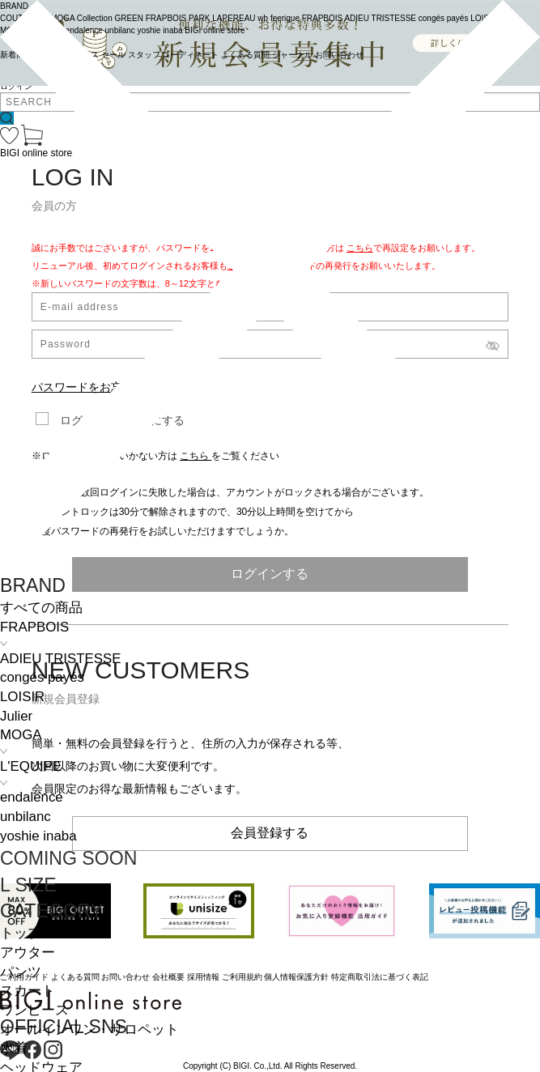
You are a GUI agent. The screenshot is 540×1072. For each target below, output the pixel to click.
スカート (27, 990)
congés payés (42, 677)
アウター (27, 952)
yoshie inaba (38, 836)
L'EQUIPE (31, 766)
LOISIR (22, 696)
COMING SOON (68, 858)
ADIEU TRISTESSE (60, 658)
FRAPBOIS (34, 627)
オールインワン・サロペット (89, 1029)
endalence (31, 797)
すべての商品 (41, 607)
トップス (27, 933)
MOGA (20, 734)
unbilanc (25, 816)
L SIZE (28, 884)
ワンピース (34, 1010)
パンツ (20, 972)
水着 (14, 1048)
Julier (16, 716)
